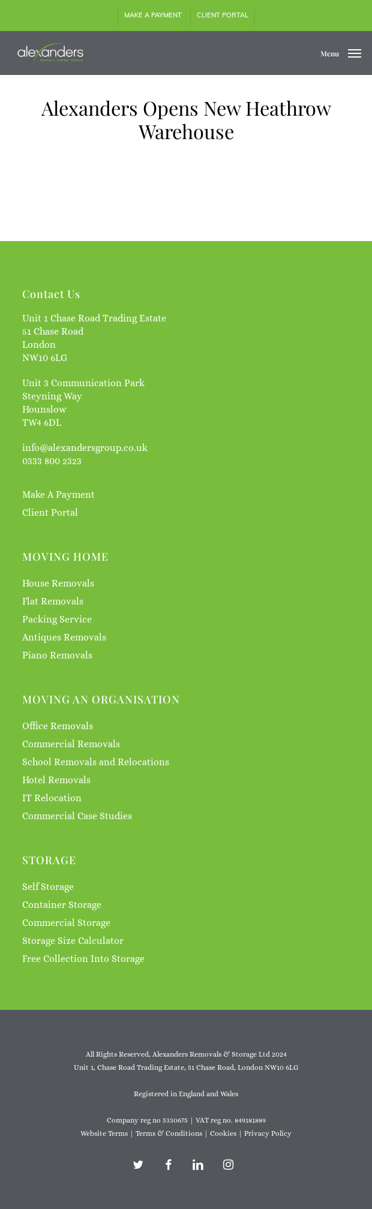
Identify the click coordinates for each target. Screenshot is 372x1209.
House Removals (58, 583)
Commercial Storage (66, 922)
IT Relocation (52, 798)
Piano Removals (57, 655)
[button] (340, 52)
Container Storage (61, 904)
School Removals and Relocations (95, 762)
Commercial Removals (71, 744)
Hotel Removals (56, 780)
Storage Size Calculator (73, 940)
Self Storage (48, 886)
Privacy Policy (268, 1133)
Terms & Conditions (169, 1133)
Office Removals (57, 726)
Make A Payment (58, 494)
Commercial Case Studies (77, 816)
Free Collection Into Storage (83, 958)
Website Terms (104, 1133)
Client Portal (50, 512)
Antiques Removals (64, 637)
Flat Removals (52, 601)
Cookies (223, 1133)
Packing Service (57, 619)
